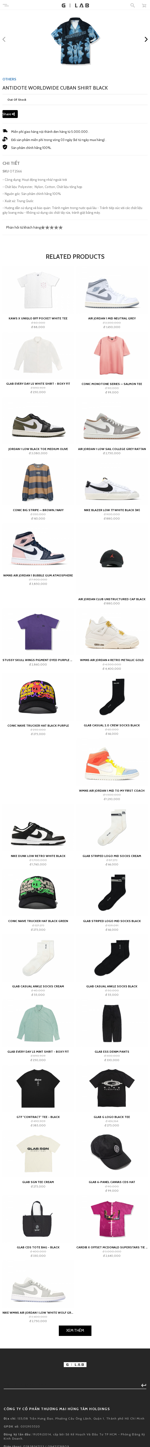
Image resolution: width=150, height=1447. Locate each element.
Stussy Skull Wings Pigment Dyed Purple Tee (38, 660)
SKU (5, 171)
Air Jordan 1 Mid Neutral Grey (112, 318)
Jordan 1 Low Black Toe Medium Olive (38, 449)
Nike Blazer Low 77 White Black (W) (112, 510)
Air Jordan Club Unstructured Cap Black (112, 599)
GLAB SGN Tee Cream (38, 1182)
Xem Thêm (75, 1330)
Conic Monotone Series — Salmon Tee (112, 384)
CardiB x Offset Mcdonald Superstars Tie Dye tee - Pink (112, 1247)
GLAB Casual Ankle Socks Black (111, 986)
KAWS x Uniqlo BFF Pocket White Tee (38, 318)
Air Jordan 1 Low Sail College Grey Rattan (112, 449)
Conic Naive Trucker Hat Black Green (38, 921)
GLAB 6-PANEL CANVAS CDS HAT (112, 1182)
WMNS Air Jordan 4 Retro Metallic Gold (112, 660)
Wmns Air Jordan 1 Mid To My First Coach (112, 790)
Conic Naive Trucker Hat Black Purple (38, 725)
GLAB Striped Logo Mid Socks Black (112, 921)
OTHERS (9, 79)
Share (8, 114)
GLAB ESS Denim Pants (112, 1051)
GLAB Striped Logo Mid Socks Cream (112, 856)
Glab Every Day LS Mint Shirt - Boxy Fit (38, 1051)
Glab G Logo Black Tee (112, 1117)
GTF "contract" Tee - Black (38, 1117)
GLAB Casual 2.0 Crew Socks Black (112, 725)
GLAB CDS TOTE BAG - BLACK (38, 1247)
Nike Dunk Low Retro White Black (38, 856)
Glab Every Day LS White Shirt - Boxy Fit (38, 383)
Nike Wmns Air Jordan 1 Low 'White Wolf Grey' (38, 1312)
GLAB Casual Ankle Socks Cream (38, 986)
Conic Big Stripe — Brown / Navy (38, 510)
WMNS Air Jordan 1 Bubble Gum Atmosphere (38, 575)
